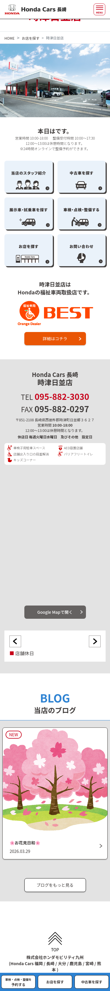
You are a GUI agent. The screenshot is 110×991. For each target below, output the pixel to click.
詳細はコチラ (55, 338)
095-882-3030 (62, 396)
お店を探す (30, 38)
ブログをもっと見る (55, 885)
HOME (9, 38)
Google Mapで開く (55, 612)
